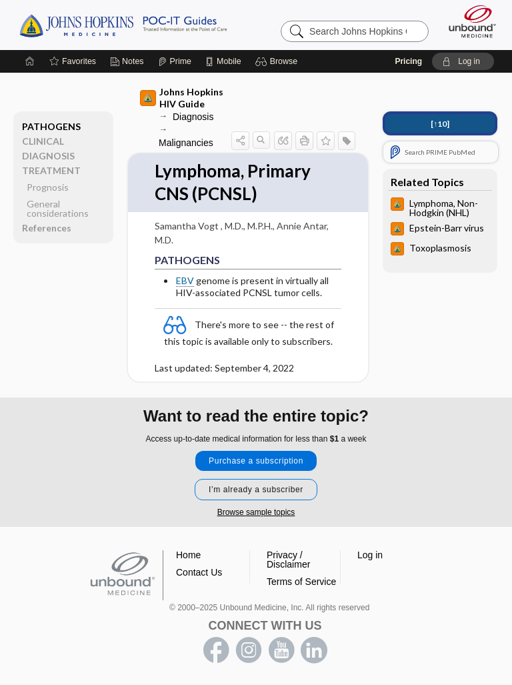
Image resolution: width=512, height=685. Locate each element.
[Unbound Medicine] (468, 21)
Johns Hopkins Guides (123, 25)
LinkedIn (314, 650)
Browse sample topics (256, 512)
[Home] (30, 61)
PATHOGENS (51, 126)
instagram (248, 650)
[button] (278, 61)
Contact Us (199, 572)
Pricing (408, 61)
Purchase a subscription (256, 461)
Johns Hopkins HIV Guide (181, 97)
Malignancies (186, 142)
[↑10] (440, 124)
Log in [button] (370, 555)
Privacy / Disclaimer (288, 560)
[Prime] (174, 61)
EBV (185, 280)
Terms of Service (301, 581)
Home (188, 555)
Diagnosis (193, 116)
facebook (216, 650)
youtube (281, 650)
